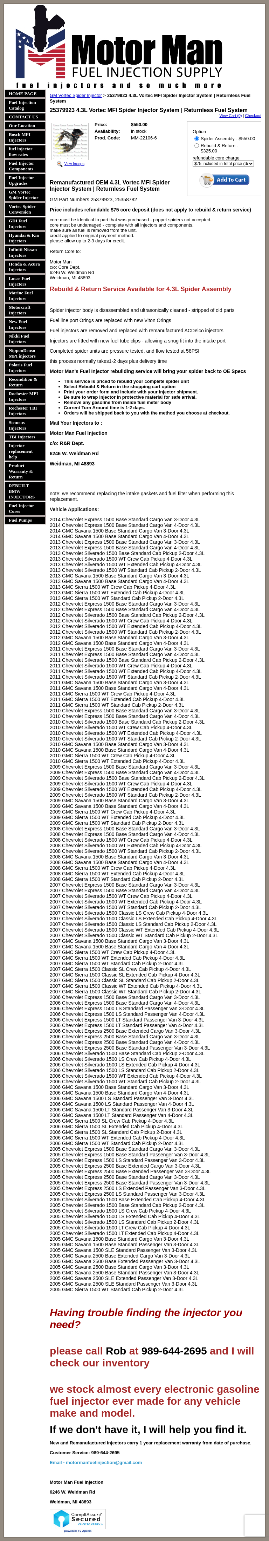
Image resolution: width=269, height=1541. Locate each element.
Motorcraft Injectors (19, 310)
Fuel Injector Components (21, 166)
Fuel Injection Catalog (22, 105)
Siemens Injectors (17, 425)
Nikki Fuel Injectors (19, 338)
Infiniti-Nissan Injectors (23, 252)
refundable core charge (216, 158)
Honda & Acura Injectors (24, 266)
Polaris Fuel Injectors (20, 367)
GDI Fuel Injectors (18, 223)
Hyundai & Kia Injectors (24, 238)
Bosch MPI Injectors (19, 137)
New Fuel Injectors (18, 324)
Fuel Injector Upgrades (21, 180)
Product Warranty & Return (21, 471)
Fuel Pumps (20, 520)
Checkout (253, 115)
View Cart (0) (231, 115)
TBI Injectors (22, 436)
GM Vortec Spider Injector (24, 194)
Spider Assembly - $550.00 (224, 138)
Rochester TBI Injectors (23, 410)
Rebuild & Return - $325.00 (216, 148)
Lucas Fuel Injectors (19, 281)
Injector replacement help (21, 451)
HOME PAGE (23, 93)
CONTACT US (23, 116)
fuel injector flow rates (20, 151)
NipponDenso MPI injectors (22, 353)
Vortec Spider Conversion (22, 209)
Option (199, 131)
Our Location (22, 125)
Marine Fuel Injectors (21, 295)
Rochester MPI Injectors (23, 396)
